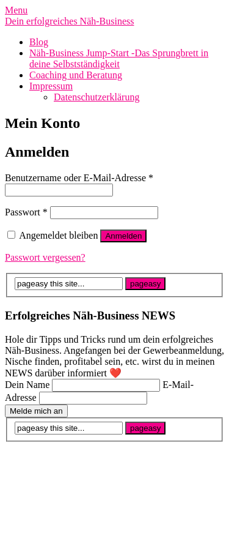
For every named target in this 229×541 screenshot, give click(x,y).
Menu (16, 10)
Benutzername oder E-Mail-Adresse (79, 178)
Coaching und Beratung (75, 75)
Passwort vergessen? (45, 257)
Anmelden (123, 236)
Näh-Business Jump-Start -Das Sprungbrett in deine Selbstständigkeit (118, 58)
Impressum (51, 86)
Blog (38, 42)
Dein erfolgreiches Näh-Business (69, 21)
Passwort (26, 212)
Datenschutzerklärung (96, 97)
